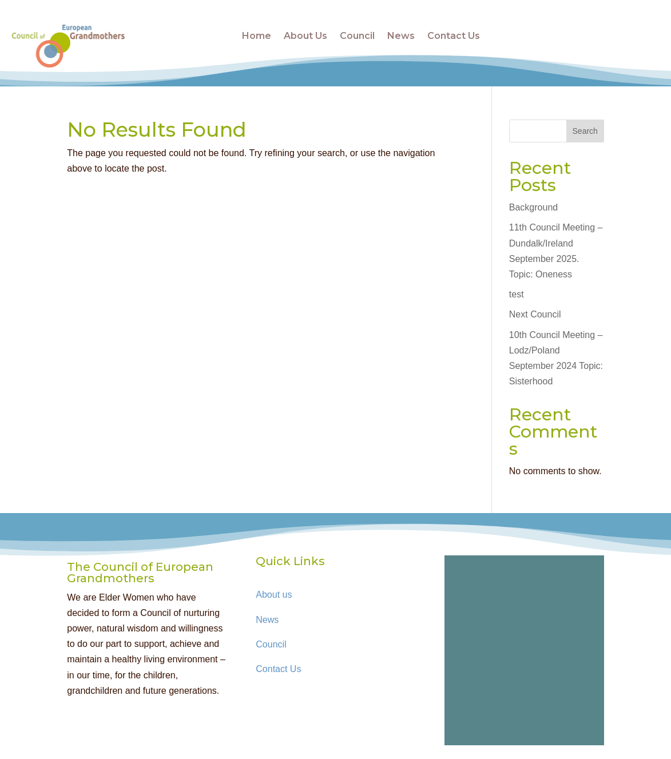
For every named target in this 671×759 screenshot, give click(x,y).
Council (357, 35)
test (516, 294)
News (401, 35)
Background (533, 207)
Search (585, 131)
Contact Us (453, 35)
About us (274, 594)
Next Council (535, 314)
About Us (305, 35)
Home (256, 35)
